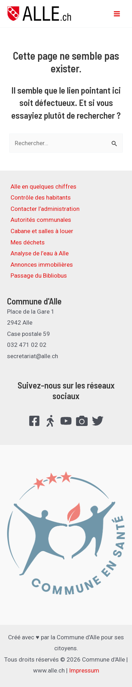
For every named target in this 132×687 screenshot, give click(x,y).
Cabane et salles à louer (42, 231)
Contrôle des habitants (41, 197)
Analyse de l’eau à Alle (40, 253)
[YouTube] (66, 421)
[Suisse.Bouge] (50, 421)
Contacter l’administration (45, 208)
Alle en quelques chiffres (43, 186)
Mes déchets (28, 242)
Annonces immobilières (42, 264)
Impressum (84, 670)
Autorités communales (41, 219)
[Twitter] (97, 421)
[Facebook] (34, 421)
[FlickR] (82, 421)
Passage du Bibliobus (39, 275)
